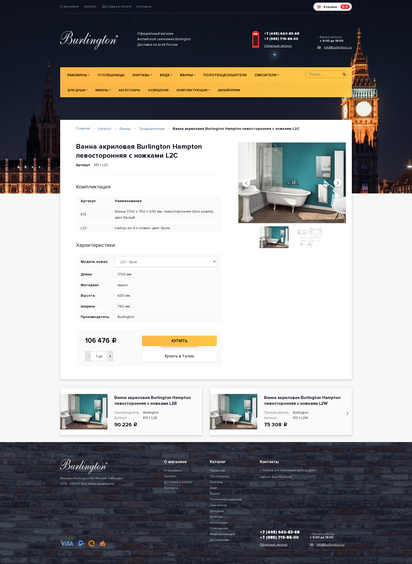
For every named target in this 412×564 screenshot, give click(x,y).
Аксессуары (129, 90)
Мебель (101, 90)
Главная (83, 128)
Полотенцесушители (225, 75)
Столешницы (111, 75)
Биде (165, 75)
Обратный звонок (278, 46)
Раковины (77, 75)
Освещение (158, 90)
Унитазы (140, 75)
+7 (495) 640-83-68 (281, 34)
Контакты (144, 6)
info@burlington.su (338, 47)
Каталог (90, 6)
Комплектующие (192, 90)
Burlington (125, 317)
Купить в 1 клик (179, 356)
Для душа (76, 90)
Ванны (186, 75)
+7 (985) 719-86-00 (281, 39)
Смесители (266, 75)
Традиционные (152, 128)
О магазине (69, 6)
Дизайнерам (229, 90)
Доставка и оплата (116, 6)
